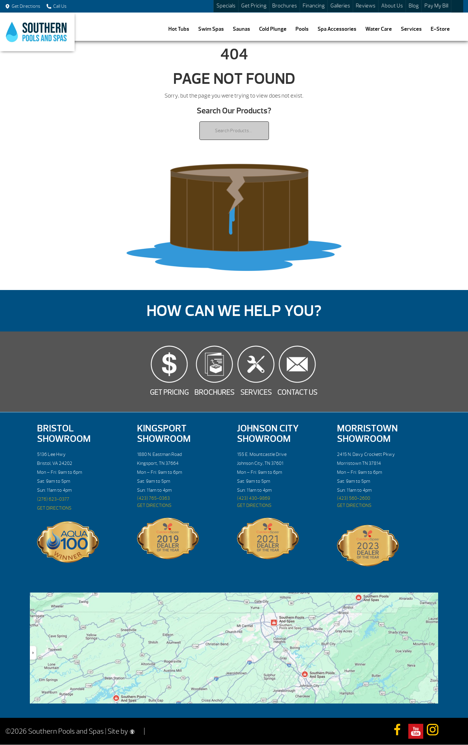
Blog (414, 5)
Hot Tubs (178, 29)
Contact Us (297, 392)
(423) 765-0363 (153, 498)
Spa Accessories (337, 29)
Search (457, 6)
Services (411, 29)
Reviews (365, 5)
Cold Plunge (273, 29)
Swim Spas (211, 29)
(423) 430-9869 (253, 498)
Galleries (340, 5)
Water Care (378, 29)
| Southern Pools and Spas (37, 32)
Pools (302, 29)
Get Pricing (254, 5)
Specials (225, 5)
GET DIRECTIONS (54, 508)
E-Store (440, 29)
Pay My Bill (436, 5)
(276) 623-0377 (53, 499)
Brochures (284, 5)
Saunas (241, 29)
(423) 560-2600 (353, 498)
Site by (121, 731)
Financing (314, 5)
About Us (392, 5)
